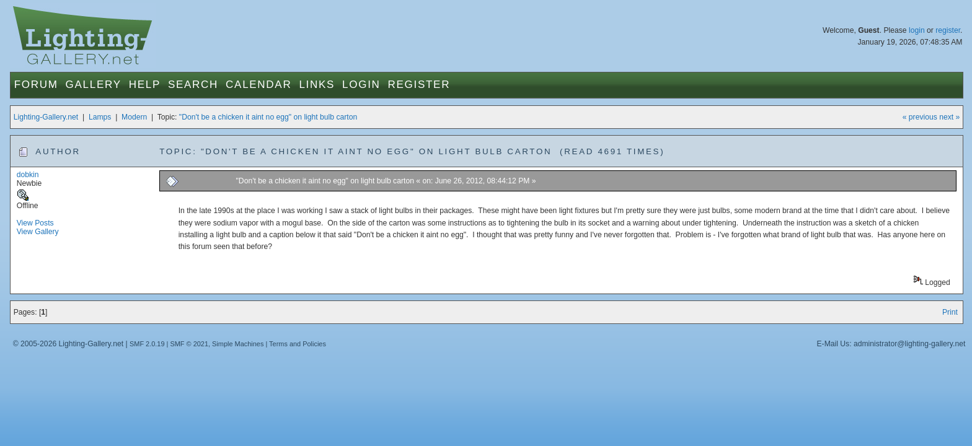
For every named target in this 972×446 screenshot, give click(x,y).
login (917, 30)
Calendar (258, 84)
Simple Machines (237, 344)
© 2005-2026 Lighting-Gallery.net (68, 343)
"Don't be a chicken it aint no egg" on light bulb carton (268, 117)
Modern (134, 117)
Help (145, 84)
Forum (36, 84)
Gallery (94, 84)
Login (361, 84)
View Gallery (38, 231)
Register (419, 84)
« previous (920, 117)
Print (950, 312)
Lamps (100, 117)
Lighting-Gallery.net (46, 117)
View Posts (35, 223)
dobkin (28, 174)
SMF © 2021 (189, 344)
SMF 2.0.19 (147, 344)
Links (317, 84)
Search (193, 84)
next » (949, 117)
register (947, 30)
